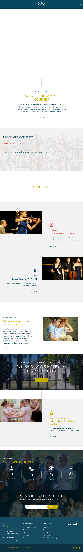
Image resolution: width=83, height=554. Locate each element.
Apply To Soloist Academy (30, 529)
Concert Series (47, 532)
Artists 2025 (46, 529)
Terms (24, 535)
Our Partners (46, 538)
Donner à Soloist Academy (50, 540)
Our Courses (26, 532)
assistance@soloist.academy (10, 542)
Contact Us (26, 538)
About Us (45, 535)
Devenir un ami (27, 540)
